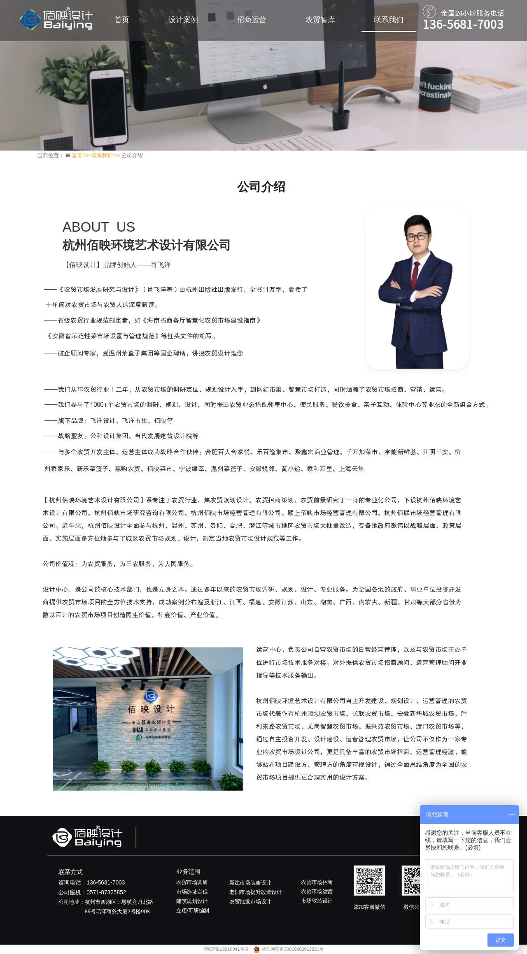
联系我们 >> (106, 155)
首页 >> (81, 155)
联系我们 (388, 20)
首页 (121, 20)
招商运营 (251, 20)
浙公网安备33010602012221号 (292, 949)
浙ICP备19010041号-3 (226, 949)
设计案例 (183, 20)
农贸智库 (320, 20)
